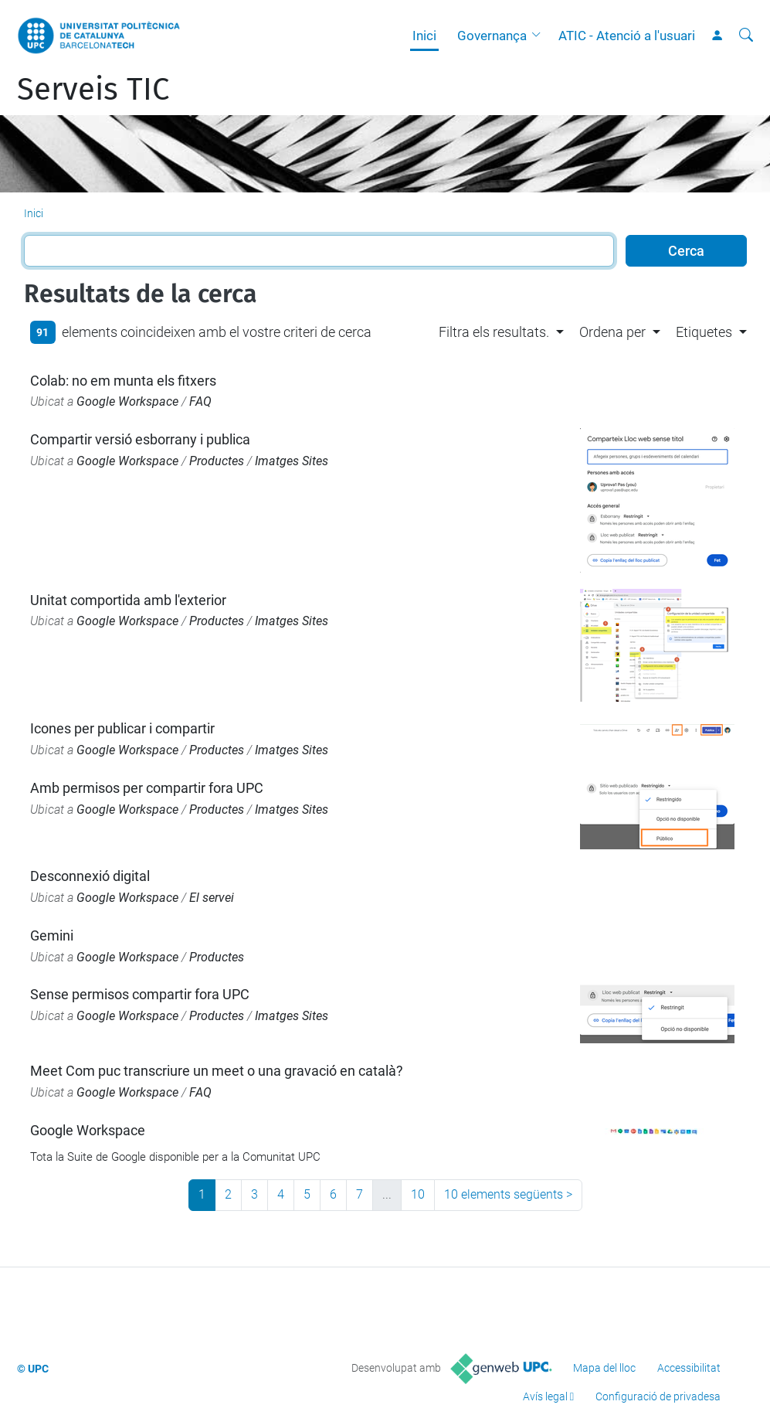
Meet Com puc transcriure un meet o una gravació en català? (216, 1071)
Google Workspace (127, 401)
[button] (540, 35)
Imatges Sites (291, 461)
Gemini (51, 935)
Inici (424, 35)
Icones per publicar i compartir (122, 728)
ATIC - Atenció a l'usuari (626, 35)
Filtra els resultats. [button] (494, 332)
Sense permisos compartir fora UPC (139, 994)
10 (418, 1194)
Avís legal (545, 1396)
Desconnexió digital (90, 876)
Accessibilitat (689, 1368)
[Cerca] (746, 35)
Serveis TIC (93, 89)
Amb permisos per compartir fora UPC (146, 788)
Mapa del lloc (604, 1368)
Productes (216, 461)
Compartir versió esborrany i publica (140, 439)
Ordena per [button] (612, 332)
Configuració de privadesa (658, 1396)
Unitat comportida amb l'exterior (128, 600)
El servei (211, 897)
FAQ (200, 401)
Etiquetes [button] (704, 332)
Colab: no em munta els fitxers (123, 380)
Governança (492, 35)
